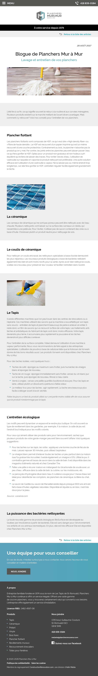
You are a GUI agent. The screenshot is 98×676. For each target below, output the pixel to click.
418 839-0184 (58, 631)
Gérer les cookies (38, 663)
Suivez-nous (66, 643)
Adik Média (71, 667)
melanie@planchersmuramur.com (65, 637)
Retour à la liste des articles (77, 34)
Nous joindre (18, 571)
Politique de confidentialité (18, 663)
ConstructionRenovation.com (42, 667)
